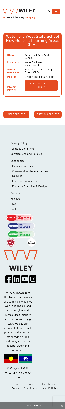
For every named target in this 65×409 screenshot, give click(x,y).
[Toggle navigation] (56, 11)
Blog (13, 204)
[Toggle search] (49, 11)
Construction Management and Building (30, 173)
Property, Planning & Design (29, 186)
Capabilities (17, 161)
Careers (15, 193)
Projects (15, 198)
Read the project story (41, 85)
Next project (16, 114)
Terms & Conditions (22, 148)
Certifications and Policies (26, 154)
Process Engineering (25, 181)
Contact (15, 209)
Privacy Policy (18, 143)
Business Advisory (23, 166)
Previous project (48, 114)
